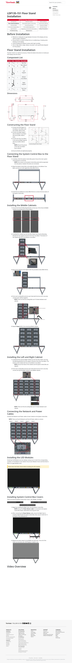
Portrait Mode (14, 25)
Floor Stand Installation (13, 23)
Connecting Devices (29, 25)
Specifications (14, 28)
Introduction (13, 21)
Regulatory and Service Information (29, 28)
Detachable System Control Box (29, 23)
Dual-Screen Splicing (43, 23)
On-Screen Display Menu (13, 27)
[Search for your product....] (56, 2)
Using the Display (43, 25)
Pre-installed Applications (29, 27)
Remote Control (29, 21)
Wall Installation (43, 21)
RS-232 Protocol (43, 27)
